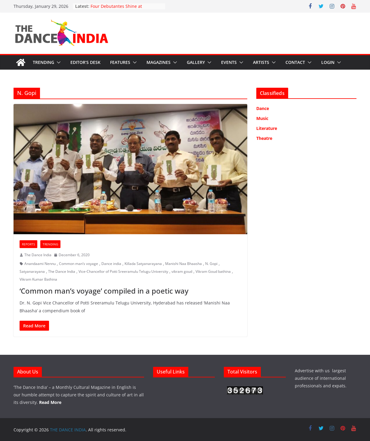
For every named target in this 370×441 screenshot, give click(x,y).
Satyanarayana (32, 271)
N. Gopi (211, 263)
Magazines (158, 62)
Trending (43, 62)
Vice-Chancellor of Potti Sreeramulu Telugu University (123, 271)
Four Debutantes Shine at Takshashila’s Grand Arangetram (123, 9)
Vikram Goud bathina (213, 271)
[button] (57, 62)
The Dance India (37, 254)
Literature (266, 128)
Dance (262, 108)
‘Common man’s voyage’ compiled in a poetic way (104, 291)
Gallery (196, 62)
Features (120, 62)
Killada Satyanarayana (143, 263)
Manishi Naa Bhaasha (183, 263)
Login (328, 62)
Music (262, 118)
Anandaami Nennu (40, 263)
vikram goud (181, 271)
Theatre (264, 138)
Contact (295, 62)
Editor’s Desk (85, 62)
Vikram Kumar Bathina (38, 279)
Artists (261, 62)
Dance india (111, 263)
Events (229, 62)
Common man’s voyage (78, 263)
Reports (28, 244)
